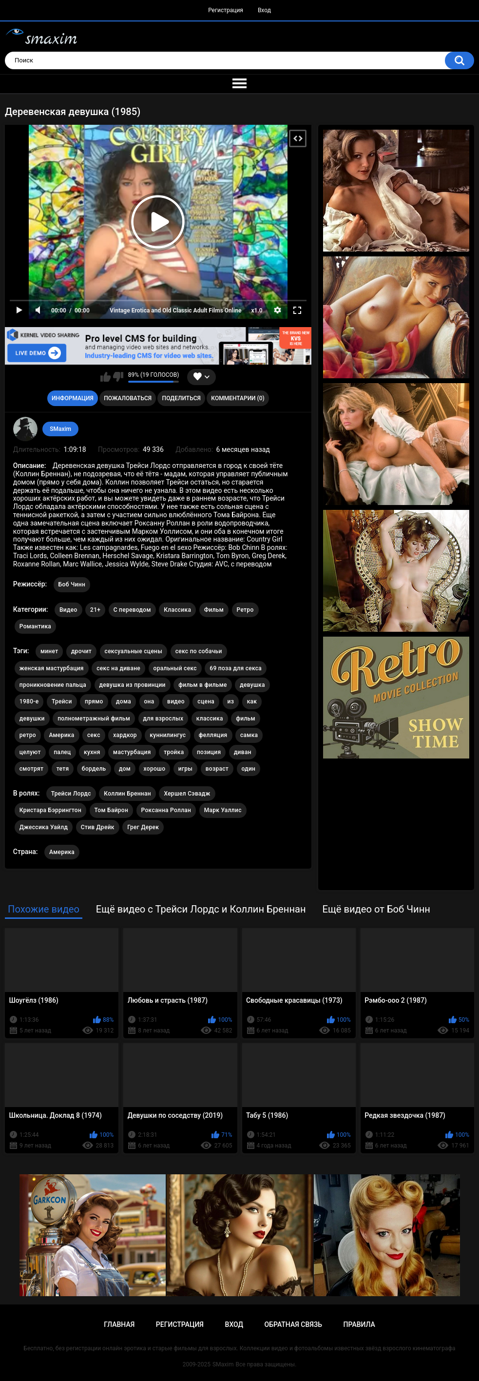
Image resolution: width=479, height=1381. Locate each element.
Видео (68, 609)
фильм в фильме (202, 684)
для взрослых (163, 718)
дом (125, 768)
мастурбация (132, 752)
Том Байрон (112, 810)
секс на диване (118, 668)
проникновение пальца (52, 684)
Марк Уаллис (223, 810)
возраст (217, 768)
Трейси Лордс (71, 793)
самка (249, 735)
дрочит (81, 651)
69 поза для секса (236, 668)
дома (123, 701)
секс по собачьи (198, 651)
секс (93, 735)
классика (209, 718)
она (149, 701)
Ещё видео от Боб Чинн (376, 909)
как (252, 701)
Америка (61, 735)
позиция (209, 752)
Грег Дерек (143, 827)
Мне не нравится (118, 377)
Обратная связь (293, 1324)
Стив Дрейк (98, 827)
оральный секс (175, 668)
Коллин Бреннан (127, 793)
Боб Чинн (71, 584)
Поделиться (181, 398)
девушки (32, 718)
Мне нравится (105, 377)
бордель (94, 768)
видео (176, 701)
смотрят (31, 768)
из (231, 701)
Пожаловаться (128, 398)
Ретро (245, 609)
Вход (264, 10)
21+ (95, 609)
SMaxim (60, 429)
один (249, 768)
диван (242, 752)
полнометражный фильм (93, 718)
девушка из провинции (132, 684)
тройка (174, 752)
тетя (63, 768)
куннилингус (168, 735)
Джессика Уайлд (43, 827)
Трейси (62, 701)
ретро (27, 735)
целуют (30, 752)
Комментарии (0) (237, 398)
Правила (359, 1324)
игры (185, 768)
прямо (94, 701)
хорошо (155, 768)
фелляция (213, 735)
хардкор (125, 735)
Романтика (35, 626)
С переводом (132, 609)
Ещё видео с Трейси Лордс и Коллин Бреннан (201, 909)
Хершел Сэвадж (187, 793)
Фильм (214, 609)
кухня (92, 752)
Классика (177, 609)
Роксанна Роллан (166, 810)
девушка (252, 684)
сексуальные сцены (134, 651)
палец (62, 752)
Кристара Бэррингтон (50, 810)
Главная (119, 1324)
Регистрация (225, 10)
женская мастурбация (51, 668)
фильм (245, 718)
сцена (205, 701)
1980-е (29, 701)
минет (49, 651)
